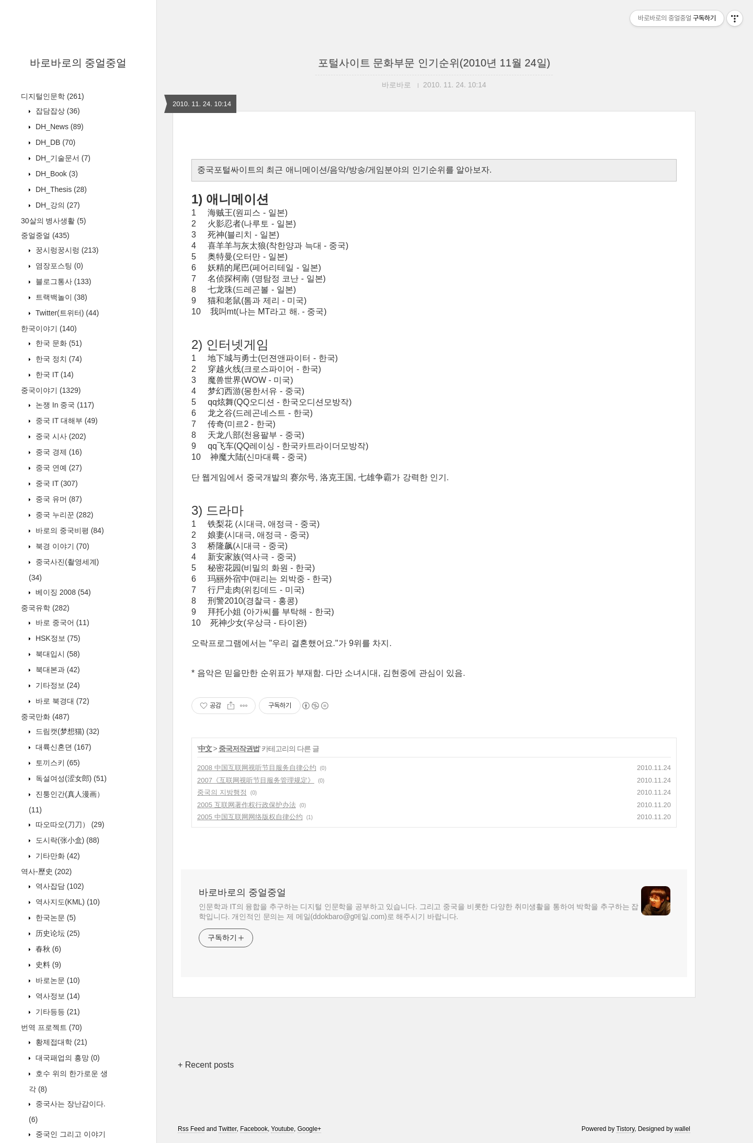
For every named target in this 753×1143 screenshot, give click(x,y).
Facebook (254, 1129)
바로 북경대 (61, 701)
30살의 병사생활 (53, 221)
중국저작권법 (239, 748)
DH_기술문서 (61, 158)
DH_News (58, 126)
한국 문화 (57, 343)
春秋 (47, 949)
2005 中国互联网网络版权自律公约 (250, 817)
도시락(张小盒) (66, 840)
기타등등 (56, 1012)
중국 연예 (57, 467)
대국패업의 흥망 (66, 1058)
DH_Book (55, 173)
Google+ (310, 1129)
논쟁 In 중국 (63, 405)
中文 (205, 748)
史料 (47, 964)
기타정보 (56, 685)
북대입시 (56, 654)
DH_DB (54, 142)
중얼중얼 (45, 235)
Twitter (228, 1129)
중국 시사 (59, 436)
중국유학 (45, 608)
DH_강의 (56, 205)
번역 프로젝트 (51, 1027)
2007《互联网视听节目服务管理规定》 (255, 780)
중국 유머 (57, 499)
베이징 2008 (62, 592)
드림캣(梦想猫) (66, 731)
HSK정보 (56, 638)
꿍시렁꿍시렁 (65, 250)
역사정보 (56, 996)
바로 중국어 (61, 622)
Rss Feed (191, 1129)
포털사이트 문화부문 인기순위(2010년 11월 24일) (434, 63)
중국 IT (55, 483)
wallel (682, 1129)
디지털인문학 (52, 96)
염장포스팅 (58, 266)
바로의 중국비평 (68, 530)
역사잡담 (58, 886)
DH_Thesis (60, 189)
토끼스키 (56, 763)
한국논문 (54, 917)
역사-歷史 (46, 871)
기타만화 (56, 856)
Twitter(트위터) (66, 313)
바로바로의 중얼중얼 (78, 63)
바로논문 (56, 980)
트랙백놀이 (60, 297)
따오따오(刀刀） (68, 824)
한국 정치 (57, 359)
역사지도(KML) (66, 902)
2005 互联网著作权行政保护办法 (246, 805)
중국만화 (45, 716)
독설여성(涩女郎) (70, 778)
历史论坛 (56, 933)
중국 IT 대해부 (65, 420)
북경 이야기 (61, 546)
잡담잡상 (56, 111)
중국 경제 (57, 452)
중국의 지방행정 (222, 792)
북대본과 (56, 669)
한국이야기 (49, 328)
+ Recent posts (206, 1064)
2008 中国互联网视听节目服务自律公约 (256, 768)
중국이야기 (51, 390)
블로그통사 (62, 281)
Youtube (282, 1129)
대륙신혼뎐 (62, 747)
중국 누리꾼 (63, 515)
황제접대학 (60, 1042)
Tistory (626, 1129)
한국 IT (53, 374)
